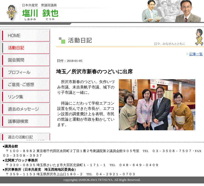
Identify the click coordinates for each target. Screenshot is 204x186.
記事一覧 (194, 54)
